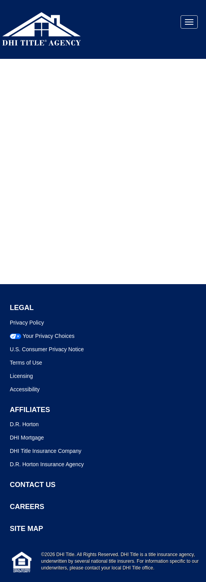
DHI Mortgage (27, 437)
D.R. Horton (24, 424)
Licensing (21, 376)
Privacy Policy (27, 322)
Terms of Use (26, 362)
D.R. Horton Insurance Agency (47, 464)
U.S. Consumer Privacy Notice (47, 349)
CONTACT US (33, 485)
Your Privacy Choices (49, 336)
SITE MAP (26, 529)
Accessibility (25, 389)
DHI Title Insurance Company (45, 451)
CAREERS (27, 507)
